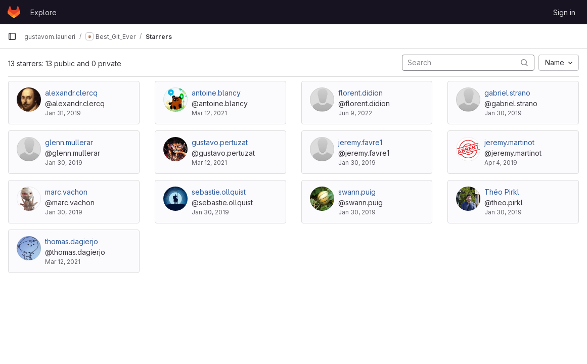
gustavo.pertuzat (220, 142)
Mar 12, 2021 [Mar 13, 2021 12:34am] (209, 162)
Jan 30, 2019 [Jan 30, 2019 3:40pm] (357, 162)
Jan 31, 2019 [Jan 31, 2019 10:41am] (63, 113)
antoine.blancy (216, 92)
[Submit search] (524, 62)
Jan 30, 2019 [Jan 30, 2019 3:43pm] (210, 212)
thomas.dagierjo (71, 241)
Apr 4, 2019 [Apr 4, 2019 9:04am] (500, 162)
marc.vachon (66, 192)
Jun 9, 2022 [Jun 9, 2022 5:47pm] (355, 113)
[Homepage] (14, 12)
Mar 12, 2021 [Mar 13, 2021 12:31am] (209, 113)
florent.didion (360, 92)
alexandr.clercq (71, 92)
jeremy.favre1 (360, 142)
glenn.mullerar (69, 142)
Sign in (564, 12)
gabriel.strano (507, 92)
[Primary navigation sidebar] (12, 36)
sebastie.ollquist (219, 192)
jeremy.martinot (509, 142)
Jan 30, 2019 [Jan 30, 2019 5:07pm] (503, 113)
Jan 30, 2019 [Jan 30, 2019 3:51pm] (357, 212)
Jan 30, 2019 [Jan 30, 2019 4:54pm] (503, 212)
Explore (43, 12)
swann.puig (357, 192)
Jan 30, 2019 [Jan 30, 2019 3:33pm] (63, 162)
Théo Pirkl (501, 192)
